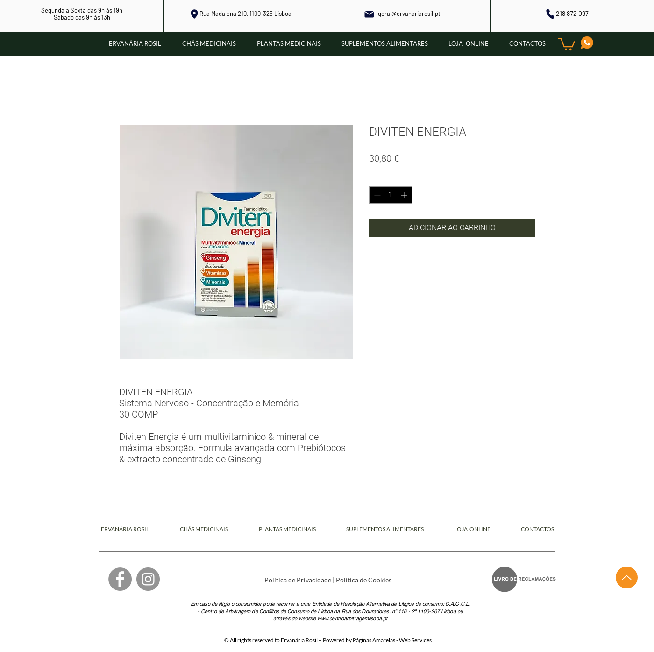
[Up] (627, 577)
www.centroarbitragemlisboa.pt (352, 618)
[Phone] (550, 13)
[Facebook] (120, 579)
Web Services (415, 640)
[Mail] (369, 14)
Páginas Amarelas (374, 640)
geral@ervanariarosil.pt (409, 13)
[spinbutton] (390, 195)
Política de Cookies (363, 580)
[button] (566, 43)
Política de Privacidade (297, 580)
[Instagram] (148, 579)
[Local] (194, 14)
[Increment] (405, 195)
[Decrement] (376, 195)
